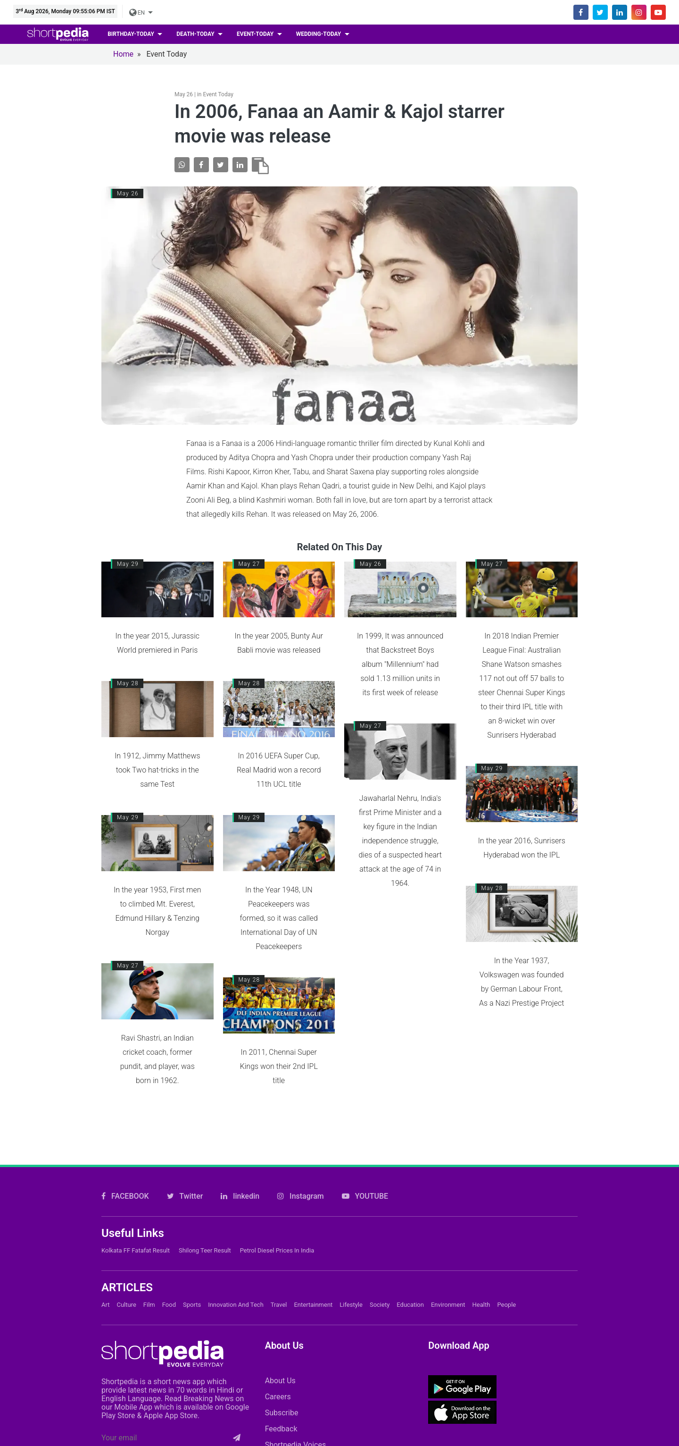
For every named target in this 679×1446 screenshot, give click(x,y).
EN (137, 12)
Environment (448, 1304)
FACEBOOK (125, 1196)
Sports (192, 1304)
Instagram (300, 1196)
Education (410, 1304)
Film (149, 1304)
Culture (126, 1304)
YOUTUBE (365, 1196)
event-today (256, 34)
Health (481, 1304)
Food (169, 1304)
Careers (278, 1396)
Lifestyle (351, 1304)
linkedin (240, 1196)
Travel (279, 1304)
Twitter (185, 1196)
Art (105, 1304)
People (506, 1304)
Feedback (281, 1428)
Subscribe (281, 1412)
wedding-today (319, 34)
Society (379, 1304)
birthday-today (132, 34)
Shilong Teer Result (205, 1250)
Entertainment (313, 1304)
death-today (195, 34)
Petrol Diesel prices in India (277, 1250)
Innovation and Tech (236, 1304)
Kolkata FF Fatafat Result (135, 1250)
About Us (280, 1380)
